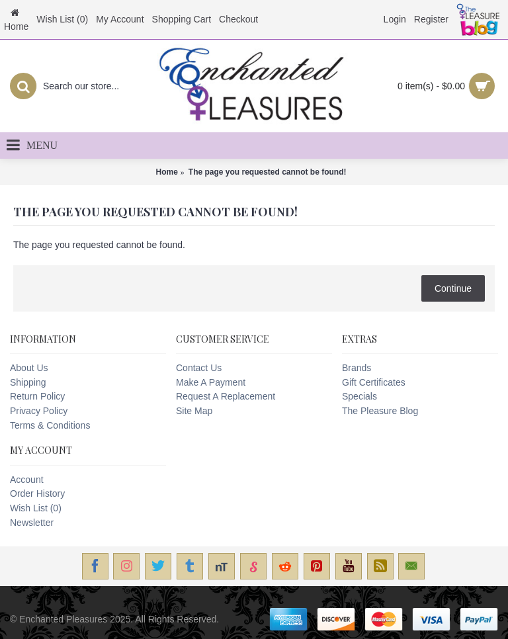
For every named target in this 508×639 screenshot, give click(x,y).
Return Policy (37, 396)
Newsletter (32, 522)
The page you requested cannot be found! (268, 172)
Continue (453, 288)
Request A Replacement (225, 396)
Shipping (28, 382)
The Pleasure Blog (380, 410)
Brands (356, 367)
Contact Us (199, 367)
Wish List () (36, 508)
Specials (359, 396)
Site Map (194, 410)
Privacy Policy (38, 410)
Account (27, 479)
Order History (37, 493)
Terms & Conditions (50, 425)
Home (166, 172)
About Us (29, 367)
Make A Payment (210, 382)
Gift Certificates (373, 382)
